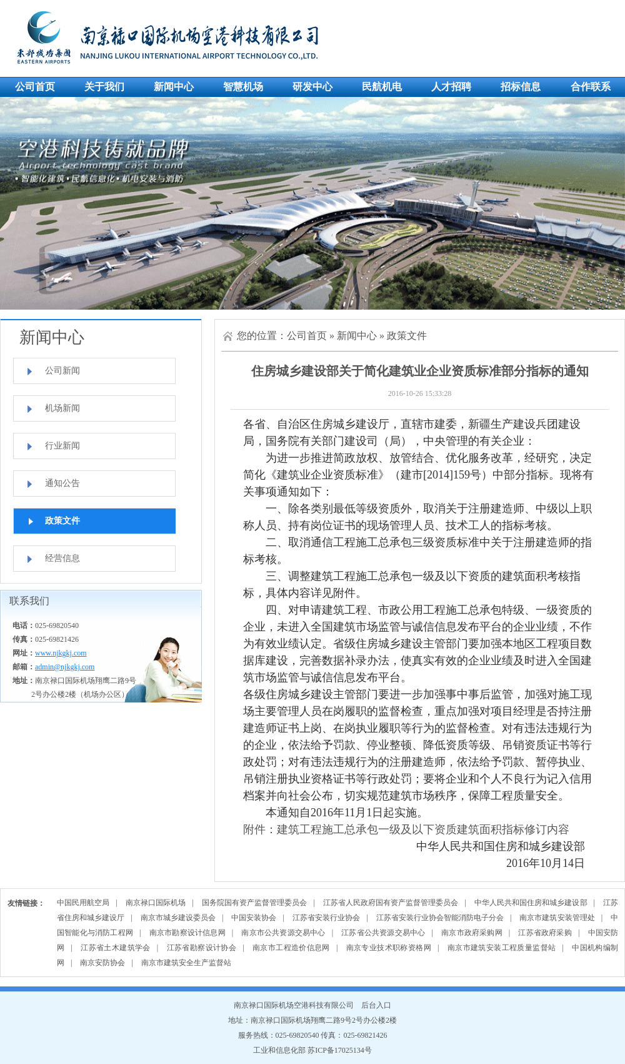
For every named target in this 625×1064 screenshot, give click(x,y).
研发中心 (312, 86)
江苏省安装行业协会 (326, 917)
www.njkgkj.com (61, 653)
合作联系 (591, 86)
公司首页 (35, 86)
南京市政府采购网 (471, 932)
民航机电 (382, 86)
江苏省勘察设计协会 (202, 947)
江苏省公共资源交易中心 (383, 932)
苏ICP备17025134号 (340, 1050)
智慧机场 (243, 86)
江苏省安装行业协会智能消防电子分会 (440, 917)
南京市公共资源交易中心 (283, 932)
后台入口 (376, 1005)
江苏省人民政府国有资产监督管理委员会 (391, 902)
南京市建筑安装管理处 (556, 917)
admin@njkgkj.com (64, 666)
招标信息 (521, 86)
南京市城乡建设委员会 (178, 917)
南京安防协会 (102, 962)
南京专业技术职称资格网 (388, 947)
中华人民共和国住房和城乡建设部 (531, 902)
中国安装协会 (253, 917)
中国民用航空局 (83, 902)
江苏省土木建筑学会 (116, 947)
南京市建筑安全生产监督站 (186, 962)
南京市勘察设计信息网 (187, 932)
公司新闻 (62, 370)
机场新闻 (62, 408)
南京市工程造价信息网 (291, 947)
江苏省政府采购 (544, 932)
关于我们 (104, 86)
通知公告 (62, 483)
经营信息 (62, 558)
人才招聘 (451, 86)
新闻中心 (174, 86)
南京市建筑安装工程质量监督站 (502, 947)
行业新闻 (62, 445)
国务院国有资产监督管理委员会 (255, 902)
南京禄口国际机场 (156, 902)
